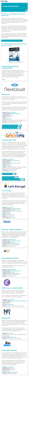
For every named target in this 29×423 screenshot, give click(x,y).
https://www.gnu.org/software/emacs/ (19, 300)
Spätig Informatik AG (12, 112)
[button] (27, 1)
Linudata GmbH (11, 159)
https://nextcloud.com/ (15, 113)
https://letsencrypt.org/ (16, 208)
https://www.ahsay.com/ (16, 270)
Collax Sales (8, 118)
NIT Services (10, 207)
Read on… (4, 79)
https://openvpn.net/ (15, 160)
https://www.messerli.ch (16, 241)
